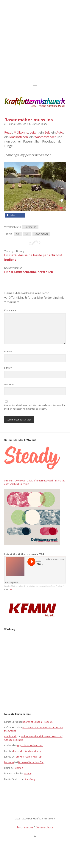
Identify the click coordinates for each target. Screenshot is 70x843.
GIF (27, 233)
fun (17, 233)
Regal (8, 132)
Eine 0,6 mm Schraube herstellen (28, 272)
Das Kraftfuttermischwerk (14, 586)
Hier (11, 589)
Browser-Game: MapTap (29, 756)
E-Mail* (8, 368)
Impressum (25, 827)
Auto (59, 132)
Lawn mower (41, 233)
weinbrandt (10, 736)
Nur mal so (30, 227)
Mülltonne (21, 132)
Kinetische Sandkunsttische (27, 751)
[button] (15, 215)
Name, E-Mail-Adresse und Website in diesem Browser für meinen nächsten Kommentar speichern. (34, 407)
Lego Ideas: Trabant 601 (30, 745)
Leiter (34, 132)
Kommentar (10, 310)
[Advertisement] (35, 42)
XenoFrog (30, 779)
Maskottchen (18, 137)
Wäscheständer (45, 137)
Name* (8, 351)
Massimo (9, 762)
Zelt (47, 132)
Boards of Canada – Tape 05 (37, 721)
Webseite (9, 384)
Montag (19, 767)
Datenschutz (44, 827)
